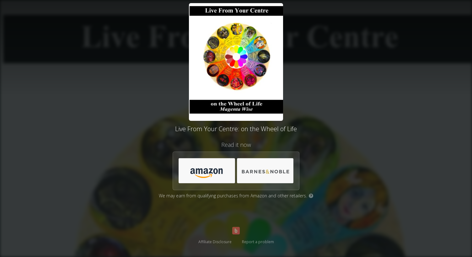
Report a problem (258, 241)
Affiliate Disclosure (215, 241)
